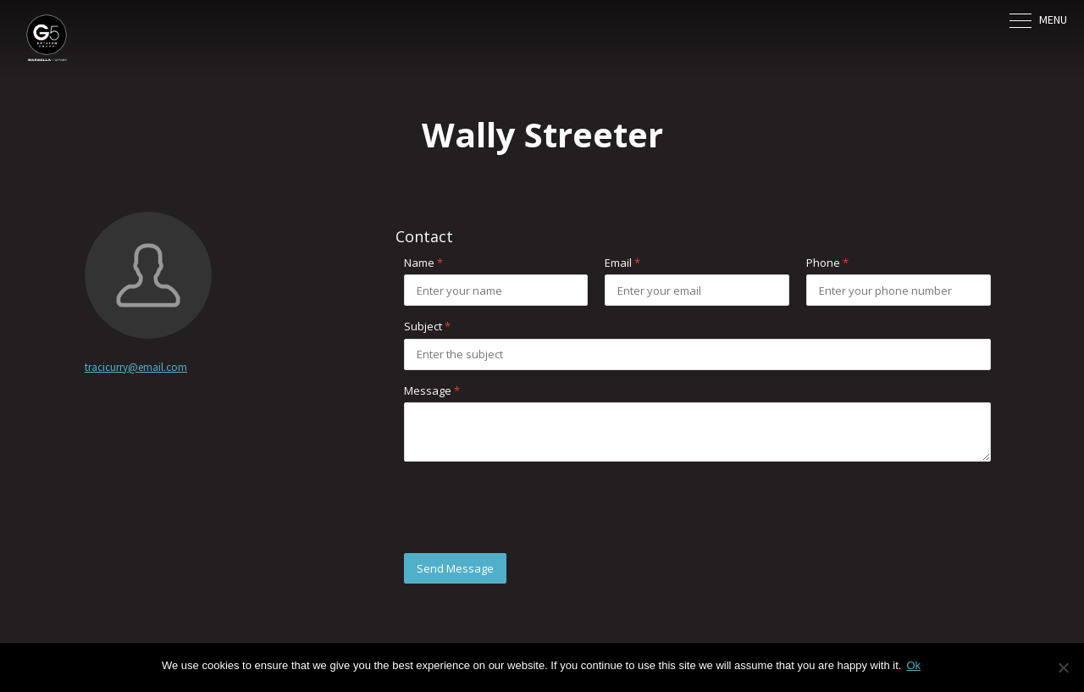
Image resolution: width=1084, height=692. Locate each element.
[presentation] (532, 507)
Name (423, 262)
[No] (1062, 667)
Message (432, 390)
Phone (827, 262)
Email (622, 262)
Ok (913, 665)
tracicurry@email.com (136, 367)
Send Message (455, 568)
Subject (427, 326)
